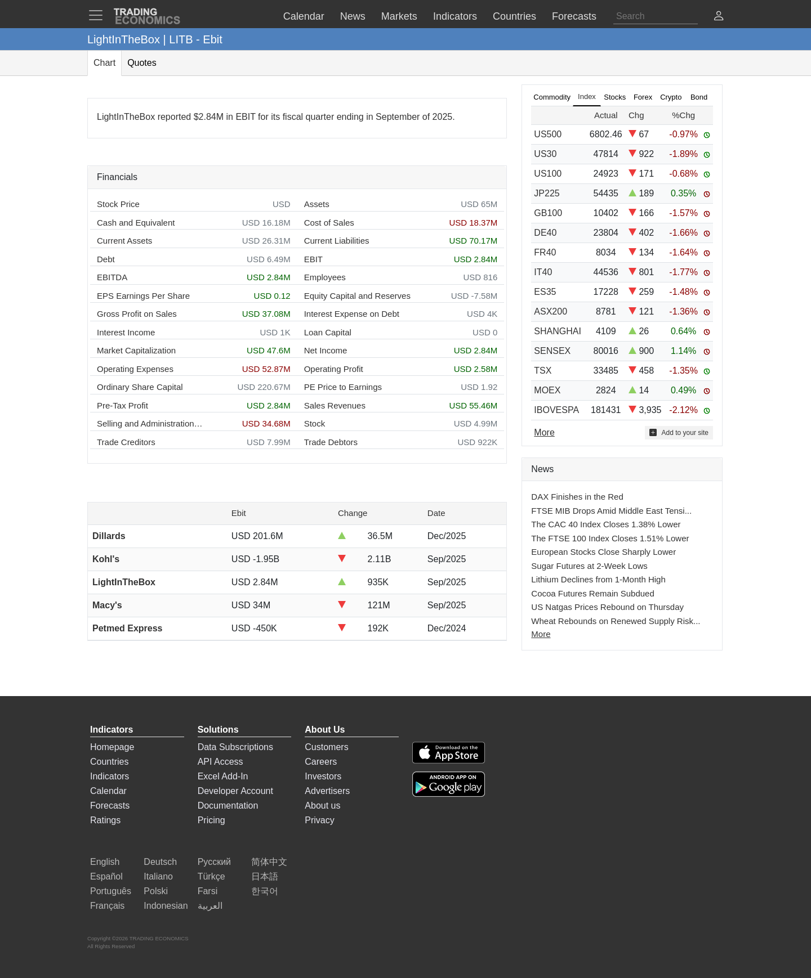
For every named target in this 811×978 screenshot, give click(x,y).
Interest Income (126, 332)
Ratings (105, 820)
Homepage (112, 747)
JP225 (546, 193)
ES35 (545, 292)
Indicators (109, 776)
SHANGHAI (557, 331)
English (104, 862)
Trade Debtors (331, 442)
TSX (542, 370)
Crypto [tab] (670, 97)
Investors (323, 776)
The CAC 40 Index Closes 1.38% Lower (605, 524)
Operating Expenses (135, 369)
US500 (548, 134)
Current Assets (124, 240)
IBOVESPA (556, 410)
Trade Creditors (126, 442)
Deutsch (160, 862)
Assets (316, 204)
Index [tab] (587, 96)
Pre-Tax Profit (122, 405)
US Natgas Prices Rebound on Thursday (607, 607)
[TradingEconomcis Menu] (99, 15)
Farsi (208, 891)
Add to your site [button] (678, 432)
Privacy (319, 820)
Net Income (325, 350)
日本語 (264, 876)
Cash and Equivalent (136, 222)
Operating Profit (333, 369)
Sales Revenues (335, 405)
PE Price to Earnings (343, 387)
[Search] (655, 16)
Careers (321, 761)
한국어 (264, 891)
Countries (109, 761)
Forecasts (110, 805)
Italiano (158, 876)
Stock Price (118, 204)
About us (322, 805)
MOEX (547, 390)
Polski (156, 891)
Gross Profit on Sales (137, 313)
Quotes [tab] (142, 63)
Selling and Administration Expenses (150, 423)
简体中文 (269, 862)
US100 (548, 173)
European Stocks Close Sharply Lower (603, 552)
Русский (214, 862)
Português (110, 891)
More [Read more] (544, 432)
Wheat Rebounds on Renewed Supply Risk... (615, 621)
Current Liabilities (336, 240)
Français (107, 905)
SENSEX (552, 351)
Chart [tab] (104, 63)
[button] (718, 17)
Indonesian (166, 905)
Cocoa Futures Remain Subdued (592, 593)
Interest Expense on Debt (351, 313)
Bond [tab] (698, 97)
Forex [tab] (643, 97)
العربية (210, 905)
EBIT (313, 259)
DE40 (545, 232)
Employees (325, 277)
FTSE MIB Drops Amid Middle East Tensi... (611, 510)
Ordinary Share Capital (140, 387)
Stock (315, 423)
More (540, 634)
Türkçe (211, 876)
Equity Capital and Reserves (357, 295)
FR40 (545, 252)
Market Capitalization (136, 350)
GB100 (548, 213)
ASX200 (550, 311)
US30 (545, 154)
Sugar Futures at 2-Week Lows (589, 566)
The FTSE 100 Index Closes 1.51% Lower (610, 538)
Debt (106, 259)
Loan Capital (327, 332)
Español (106, 876)
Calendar (108, 791)
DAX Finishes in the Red (577, 496)
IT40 (543, 272)
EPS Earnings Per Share (143, 295)
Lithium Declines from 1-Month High (598, 579)
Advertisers (327, 791)
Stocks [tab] (615, 97)
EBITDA (112, 277)
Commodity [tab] (552, 97)
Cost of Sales (329, 222)
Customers (326, 747)
